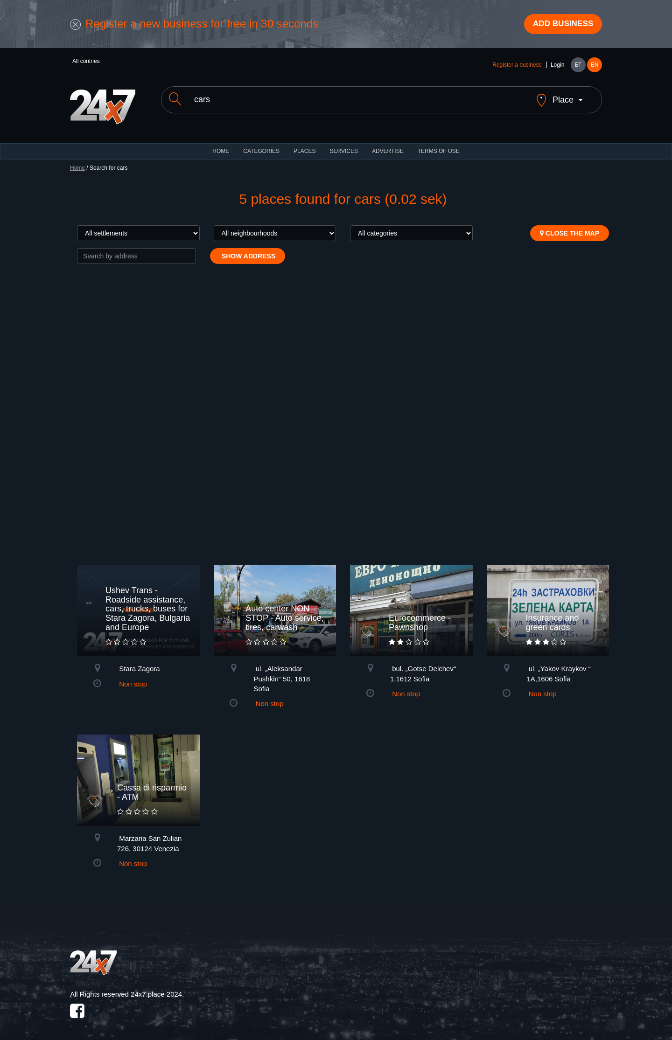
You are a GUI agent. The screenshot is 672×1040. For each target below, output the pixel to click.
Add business (560, 24)
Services (343, 144)
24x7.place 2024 (156, 987)
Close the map (569, 226)
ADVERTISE (388, 144)
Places (304, 144)
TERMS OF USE (439, 144)
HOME (220, 144)
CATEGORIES (261, 144)
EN (595, 66)
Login (557, 66)
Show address (247, 249)
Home (77, 161)
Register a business (516, 66)
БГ (577, 66)
